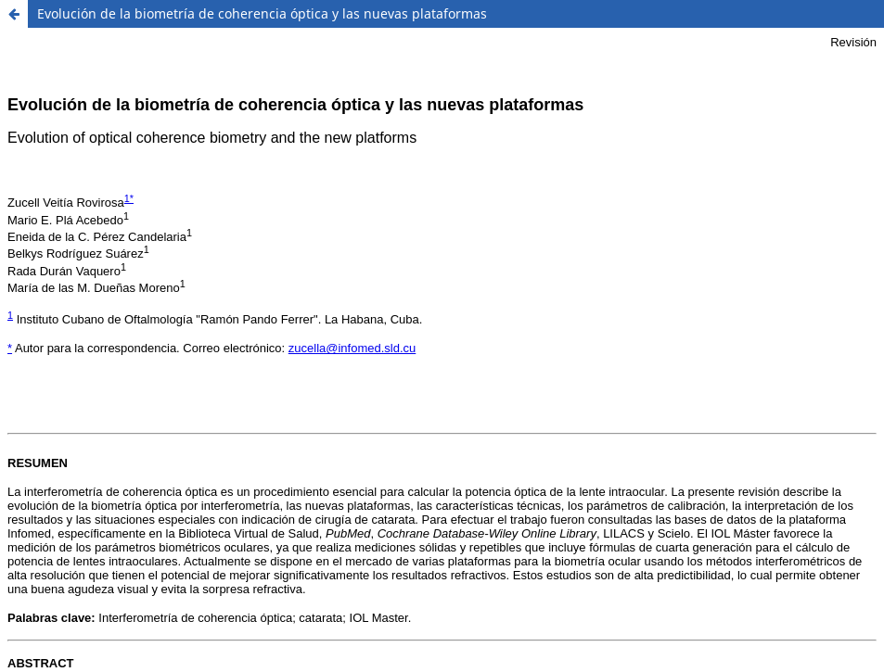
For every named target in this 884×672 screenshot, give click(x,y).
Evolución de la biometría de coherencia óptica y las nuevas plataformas (262, 13)
